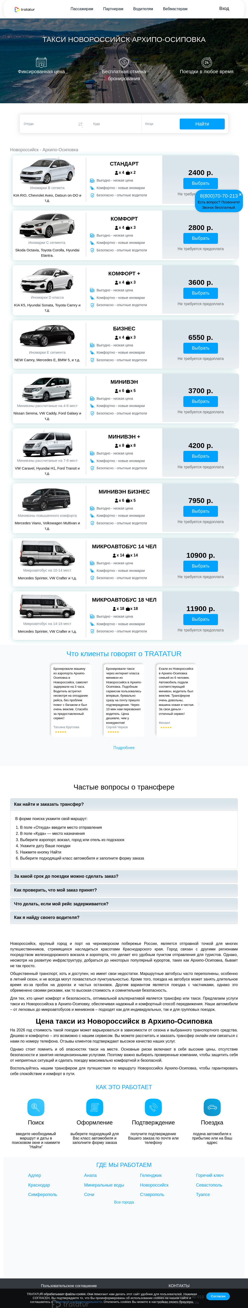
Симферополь (42, 1194)
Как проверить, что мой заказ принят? (55, 890)
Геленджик (151, 1175)
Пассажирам (81, 9)
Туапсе (203, 1194)
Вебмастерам (175, 9)
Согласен (218, 1296)
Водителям (143, 9)
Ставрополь (152, 1194)
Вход (224, 8)
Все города (124, 1202)
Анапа (90, 1175)
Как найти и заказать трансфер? (49, 804)
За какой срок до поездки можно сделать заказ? (66, 876)
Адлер (34, 1175)
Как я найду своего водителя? (46, 917)
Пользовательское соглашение (69, 1286)
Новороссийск (154, 1185)
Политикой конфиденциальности (78, 1302)
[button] (52, 700)
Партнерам (113, 9)
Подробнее (124, 747)
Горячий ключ (210, 1175)
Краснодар (39, 1185)
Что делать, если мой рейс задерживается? (61, 904)
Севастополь (209, 1185)
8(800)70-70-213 (219, 196)
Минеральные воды (104, 1185)
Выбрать (200, 183)
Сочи (89, 1194)
